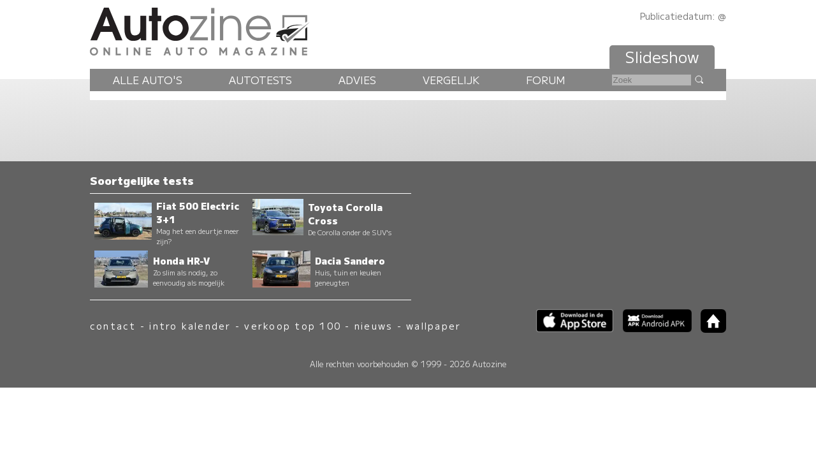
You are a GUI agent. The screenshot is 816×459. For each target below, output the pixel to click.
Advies (357, 79)
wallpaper (433, 325)
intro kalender (190, 325)
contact (113, 325)
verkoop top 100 (292, 325)
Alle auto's (147, 79)
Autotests (260, 79)
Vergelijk (451, 79)
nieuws (373, 325)
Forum (545, 79)
